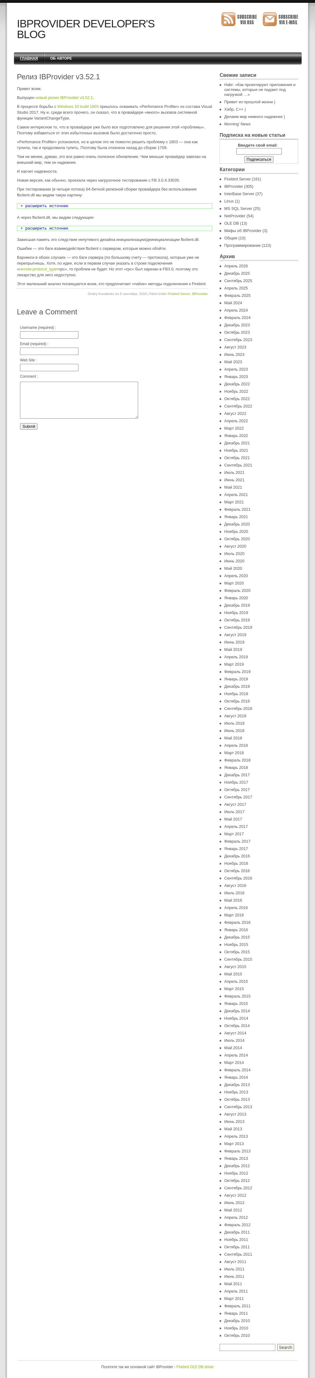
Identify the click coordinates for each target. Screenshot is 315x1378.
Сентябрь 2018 (238, 708)
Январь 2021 (236, 516)
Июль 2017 (234, 811)
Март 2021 (234, 502)
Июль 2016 (234, 893)
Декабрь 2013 (237, 1084)
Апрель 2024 (236, 310)
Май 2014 (233, 1047)
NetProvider (234, 216)
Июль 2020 (234, 553)
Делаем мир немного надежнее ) (254, 116)
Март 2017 (234, 834)
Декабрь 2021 (237, 443)
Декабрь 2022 (237, 384)
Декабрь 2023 (237, 325)
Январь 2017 (236, 848)
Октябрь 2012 (237, 1180)
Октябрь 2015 (237, 952)
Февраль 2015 (237, 996)
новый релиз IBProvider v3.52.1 (64, 97)
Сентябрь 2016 (238, 878)
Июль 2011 (234, 1269)
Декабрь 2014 (237, 1011)
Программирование (242, 245)
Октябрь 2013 (237, 1099)
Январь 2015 (236, 1003)
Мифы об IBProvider (242, 230)
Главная (29, 58)
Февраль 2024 (237, 317)
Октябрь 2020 (237, 539)
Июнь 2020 (234, 561)
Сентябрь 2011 (238, 1254)
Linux (229, 201)
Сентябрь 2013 (238, 1106)
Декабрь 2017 (237, 775)
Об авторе (61, 58)
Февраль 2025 (237, 295)
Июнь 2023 (234, 354)
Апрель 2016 (236, 907)
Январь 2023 (236, 376)
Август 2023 (235, 347)
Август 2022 (235, 413)
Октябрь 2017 (237, 789)
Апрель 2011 (236, 1291)
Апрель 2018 (236, 745)
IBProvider (200, 294)
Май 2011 (233, 1284)
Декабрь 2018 (237, 686)
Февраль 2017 (237, 841)
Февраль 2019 (237, 671)
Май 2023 (233, 362)
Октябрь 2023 (237, 332)
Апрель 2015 (236, 981)
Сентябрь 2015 (238, 959)
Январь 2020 (236, 598)
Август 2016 (235, 885)
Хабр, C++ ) (235, 109)
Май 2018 (233, 738)
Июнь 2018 (234, 730)
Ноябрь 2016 (236, 863)
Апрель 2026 (236, 266)
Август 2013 (235, 1114)
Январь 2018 (236, 767)
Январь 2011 (236, 1313)
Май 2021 (233, 487)
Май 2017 (233, 819)
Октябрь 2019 (237, 620)
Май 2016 (233, 900)
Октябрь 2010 (237, 1335)
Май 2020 (233, 568)
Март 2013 (234, 1143)
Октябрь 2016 (237, 870)
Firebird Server (179, 294)
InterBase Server (239, 193)
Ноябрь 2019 (236, 612)
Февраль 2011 (237, 1306)
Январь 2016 (236, 929)
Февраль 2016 (237, 922)
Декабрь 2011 (237, 1232)
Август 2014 (235, 1033)
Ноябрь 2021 (236, 450)
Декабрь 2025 (237, 273)
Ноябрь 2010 (236, 1328)
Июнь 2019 (234, 642)
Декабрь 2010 (237, 1320)
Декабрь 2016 (237, 856)
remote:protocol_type (38, 269)
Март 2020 (234, 583)
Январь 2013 (236, 1158)
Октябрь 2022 (237, 398)
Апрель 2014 (236, 1055)
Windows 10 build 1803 (77, 106)
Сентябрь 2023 (238, 339)
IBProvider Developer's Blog (86, 29)
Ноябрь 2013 (236, 1092)
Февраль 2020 (237, 590)
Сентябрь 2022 (238, 406)
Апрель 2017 (236, 826)
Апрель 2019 (236, 657)
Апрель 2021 (236, 494)
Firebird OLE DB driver (195, 1367)
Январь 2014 (236, 1077)
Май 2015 (233, 974)
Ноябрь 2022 (236, 391)
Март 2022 (234, 428)
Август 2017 (235, 804)
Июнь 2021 (234, 480)
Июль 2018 (234, 723)
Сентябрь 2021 (238, 465)
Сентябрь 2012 (238, 1188)
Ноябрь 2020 (236, 531)
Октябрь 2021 (237, 457)
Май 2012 (233, 1210)
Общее (230, 238)
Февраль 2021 (237, 509)
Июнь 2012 (234, 1202)
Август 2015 (235, 966)
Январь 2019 (236, 679)
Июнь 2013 (234, 1121)
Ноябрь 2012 (236, 1173)
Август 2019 (235, 634)
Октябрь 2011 (237, 1247)
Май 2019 (233, 649)
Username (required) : (49, 332)
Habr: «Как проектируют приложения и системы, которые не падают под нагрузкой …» (260, 89)
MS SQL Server (238, 208)
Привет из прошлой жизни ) (249, 102)
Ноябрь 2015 (236, 944)
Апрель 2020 (236, 575)
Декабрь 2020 (237, 524)
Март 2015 (234, 988)
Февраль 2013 (237, 1151)
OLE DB (231, 223)
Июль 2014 (234, 1040)
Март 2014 (234, 1062)
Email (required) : (49, 348)
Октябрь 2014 (237, 1025)
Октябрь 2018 (237, 701)
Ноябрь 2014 (236, 1018)
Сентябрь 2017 (238, 797)
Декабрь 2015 (237, 937)
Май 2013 (233, 1129)
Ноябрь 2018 (236, 693)
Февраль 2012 (237, 1224)
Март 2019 (234, 664)
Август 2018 (235, 716)
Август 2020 (235, 546)
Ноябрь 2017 (236, 782)
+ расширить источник (44, 206)
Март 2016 (234, 915)
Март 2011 (234, 1298)
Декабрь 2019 (237, 605)
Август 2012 (235, 1195)
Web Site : (49, 364)
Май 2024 (233, 303)
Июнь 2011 (234, 1276)
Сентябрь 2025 (238, 280)
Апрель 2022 (236, 421)
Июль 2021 (234, 472)
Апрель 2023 (236, 369)
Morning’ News (237, 124)
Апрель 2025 (236, 288)
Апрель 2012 (236, 1217)
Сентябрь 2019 (238, 627)
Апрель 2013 (236, 1136)
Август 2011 (235, 1261)
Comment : (29, 376)
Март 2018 (234, 752)
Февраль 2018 (237, 760)
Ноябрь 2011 (236, 1239)
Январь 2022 (236, 435)
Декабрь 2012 (237, 1165)
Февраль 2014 (237, 1070)
